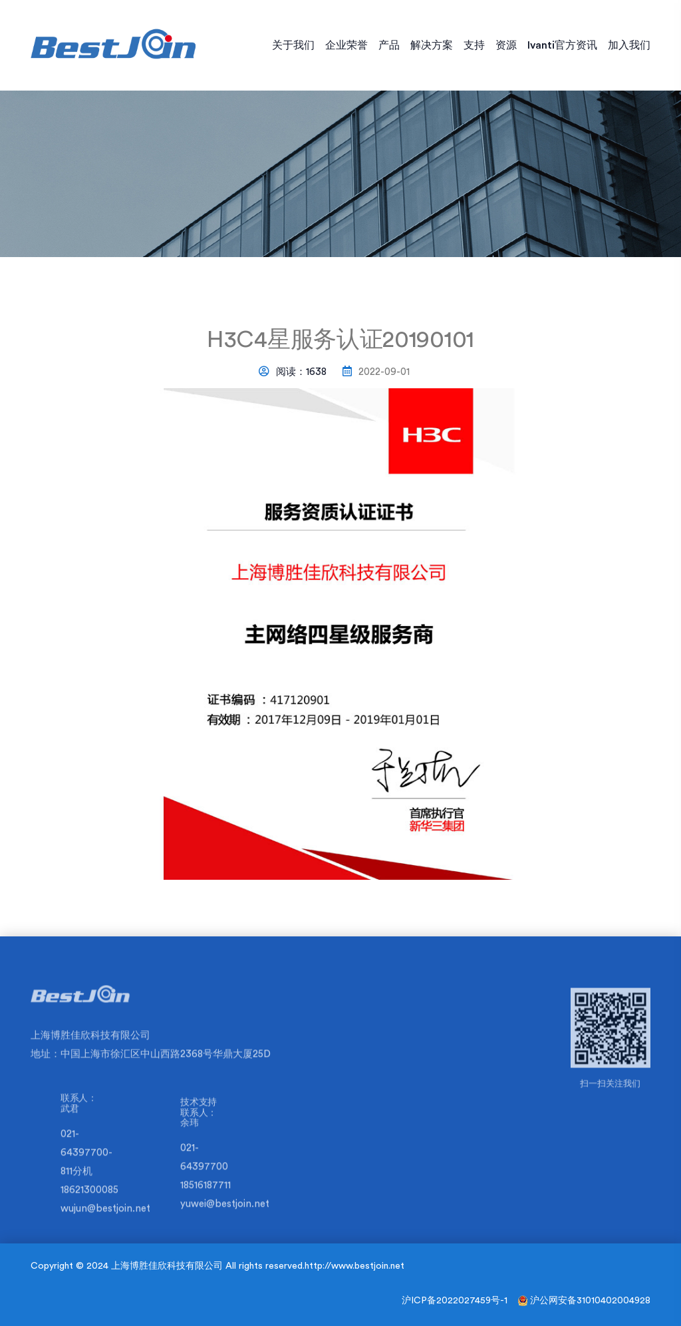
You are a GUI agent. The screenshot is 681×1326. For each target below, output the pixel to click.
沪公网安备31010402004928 (590, 1300)
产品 (389, 45)
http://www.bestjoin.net (354, 1266)
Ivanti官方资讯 (562, 45)
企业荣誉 (346, 45)
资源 (506, 45)
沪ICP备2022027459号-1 (454, 1300)
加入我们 (629, 45)
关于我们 (293, 45)
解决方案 (431, 45)
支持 (474, 45)
